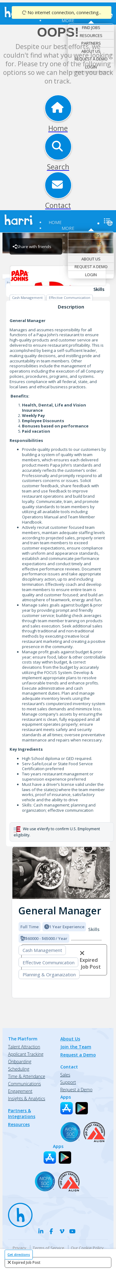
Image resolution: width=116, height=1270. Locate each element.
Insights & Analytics (26, 1098)
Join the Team (75, 1047)
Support (68, 1082)
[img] (61, 873)
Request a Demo (91, 59)
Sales (65, 1075)
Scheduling (18, 1069)
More (68, 20)
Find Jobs (91, 27)
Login (91, 67)
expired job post (26, 1262)
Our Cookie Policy (87, 1248)
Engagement (20, 1091)
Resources (91, 35)
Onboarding (19, 1061)
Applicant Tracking (25, 1054)
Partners (91, 43)
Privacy (19, 1248)
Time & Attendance (26, 1076)
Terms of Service (48, 1248)
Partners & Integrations (21, 1113)
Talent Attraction (24, 1047)
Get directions (18, 1254)
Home (55, 222)
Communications (24, 1084)
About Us (91, 51)
